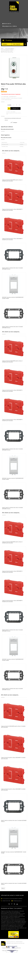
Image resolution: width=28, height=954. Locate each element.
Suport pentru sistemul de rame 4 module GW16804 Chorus (12, 327)
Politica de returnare (16, 947)
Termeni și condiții (6, 947)
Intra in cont (6, 23)
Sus (3, 888)
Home (2, 48)
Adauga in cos (13, 108)
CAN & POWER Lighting (14, 7)
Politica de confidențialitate (8, 950)
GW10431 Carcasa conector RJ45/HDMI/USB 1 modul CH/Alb (13, 298)
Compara (14, 122)
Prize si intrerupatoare (10, 48)
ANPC (17, 950)
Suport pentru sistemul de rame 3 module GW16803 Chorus (12, 268)
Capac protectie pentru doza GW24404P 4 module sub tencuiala (12, 210)
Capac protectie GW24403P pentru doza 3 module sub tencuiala (12, 180)
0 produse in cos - (9, 26)
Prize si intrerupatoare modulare (7, 49)
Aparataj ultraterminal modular (7, 51)
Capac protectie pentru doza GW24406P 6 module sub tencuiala (12, 239)
